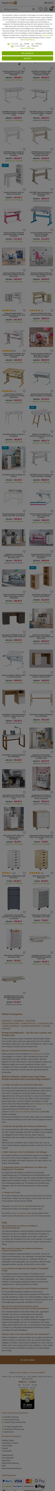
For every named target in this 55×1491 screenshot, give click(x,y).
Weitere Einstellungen (27, 48)
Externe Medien (20, 46)
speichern (27, 58)
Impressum (46, 35)
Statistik (26, 44)
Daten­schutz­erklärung (27, 40)
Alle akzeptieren (27, 53)
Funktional (34, 46)
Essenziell (14, 44)
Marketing (38, 44)
